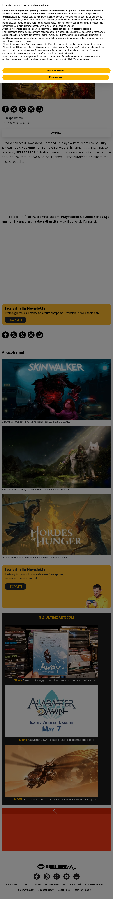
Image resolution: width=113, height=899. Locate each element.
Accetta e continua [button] (56, 70)
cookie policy (50, 23)
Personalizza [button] (55, 77)
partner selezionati (65, 26)
